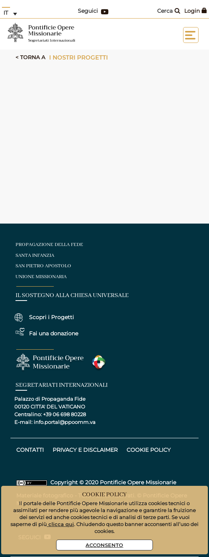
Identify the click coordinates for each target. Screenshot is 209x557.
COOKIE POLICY (149, 449)
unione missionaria (41, 276)
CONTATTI (30, 449)
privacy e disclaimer (85, 449)
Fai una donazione (53, 333)
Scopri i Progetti (51, 317)
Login (195, 10)
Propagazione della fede (49, 244)
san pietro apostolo (43, 266)
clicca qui (60, 524)
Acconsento (104, 545)
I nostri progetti (78, 57)
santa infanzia (34, 255)
